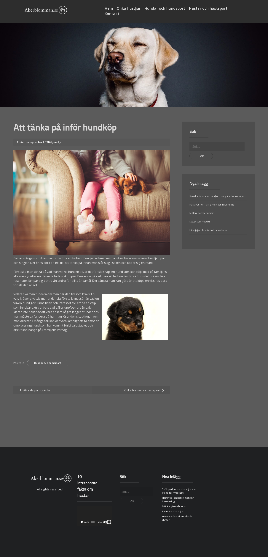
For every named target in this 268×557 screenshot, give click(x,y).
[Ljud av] (105, 522)
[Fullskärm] (109, 522)
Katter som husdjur (200, 221)
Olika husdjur (129, 8)
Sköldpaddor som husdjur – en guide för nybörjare (217, 195)
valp (16, 298)
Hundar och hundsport (164, 8)
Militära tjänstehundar (201, 213)
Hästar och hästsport (208, 8)
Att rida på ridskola (36, 390)
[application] (94, 516)
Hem (109, 8)
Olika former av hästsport (142, 390)
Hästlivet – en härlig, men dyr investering (211, 204)
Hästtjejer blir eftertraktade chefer (208, 230)
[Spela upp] (82, 522)
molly (57, 142)
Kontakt (112, 13)
